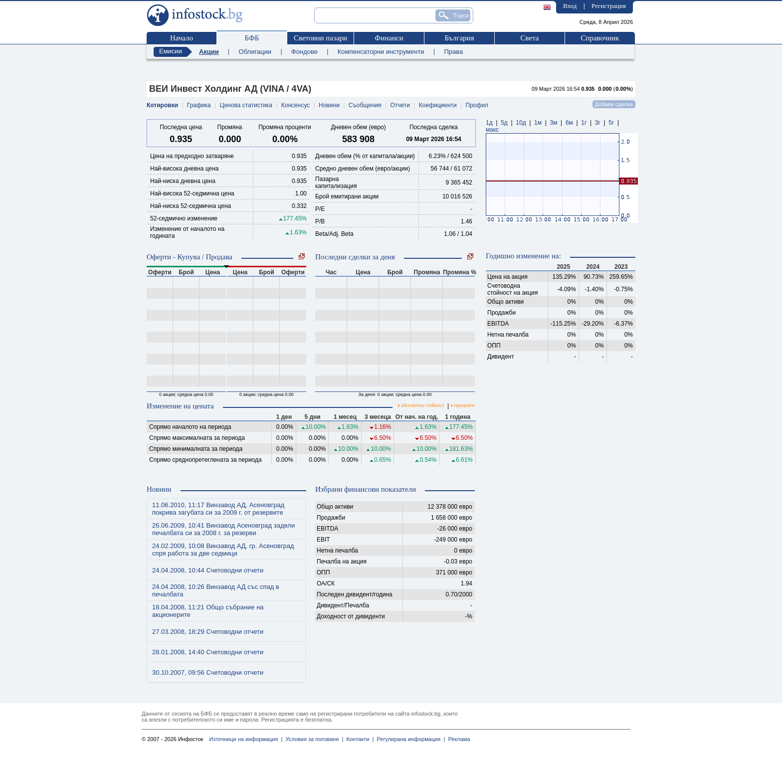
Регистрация (608, 5)
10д (521, 122)
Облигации (255, 51)
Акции (209, 51)
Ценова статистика (246, 105)
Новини (329, 105)
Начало (181, 38)
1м (538, 122)
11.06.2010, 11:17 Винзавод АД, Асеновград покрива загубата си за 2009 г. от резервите (218, 508)
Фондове (304, 51)
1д (489, 122)
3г (597, 122)
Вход (570, 5)
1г (583, 122)
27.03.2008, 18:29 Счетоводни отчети (207, 631)
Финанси (389, 38)
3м (553, 122)
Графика (199, 105)
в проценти (462, 405)
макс (492, 129)
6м (569, 122)
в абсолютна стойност (420, 405)
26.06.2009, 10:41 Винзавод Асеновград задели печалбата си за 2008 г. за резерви (223, 529)
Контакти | (358, 739)
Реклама (457, 739)
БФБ (252, 38)
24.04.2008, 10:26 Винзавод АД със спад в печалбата (215, 590)
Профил (477, 105)
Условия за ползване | (312, 739)
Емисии (170, 51)
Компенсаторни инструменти (381, 51)
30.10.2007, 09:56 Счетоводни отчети (207, 672)
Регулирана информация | (409, 739)
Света (529, 38)
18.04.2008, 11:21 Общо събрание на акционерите (208, 610)
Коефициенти (438, 105)
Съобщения (365, 105)
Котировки (162, 105)
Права (453, 51)
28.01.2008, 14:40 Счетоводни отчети (207, 652)
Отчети (400, 105)
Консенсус (295, 105)
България (459, 38)
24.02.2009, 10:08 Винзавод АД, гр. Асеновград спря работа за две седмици (223, 549)
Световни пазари (320, 38)
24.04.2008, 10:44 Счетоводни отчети (207, 570)
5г (611, 122)
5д (504, 122)
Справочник (600, 38)
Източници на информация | (245, 739)
